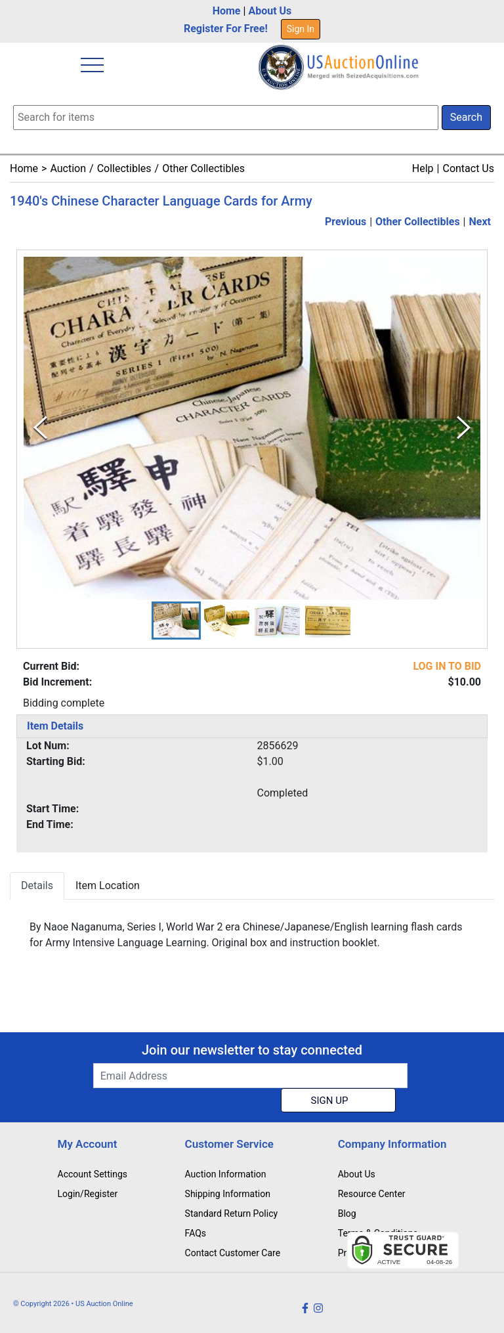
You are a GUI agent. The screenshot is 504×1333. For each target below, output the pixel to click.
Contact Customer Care (233, 1253)
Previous (345, 221)
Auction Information (225, 1174)
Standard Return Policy (231, 1213)
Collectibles (124, 168)
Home (227, 11)
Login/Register (88, 1194)
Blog (347, 1213)
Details (37, 885)
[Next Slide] (463, 428)
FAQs (196, 1233)
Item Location (107, 885)
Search (466, 117)
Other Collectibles (203, 168)
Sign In (300, 29)
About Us (269, 11)
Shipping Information (227, 1194)
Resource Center (372, 1194)
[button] (176, 620)
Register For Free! (226, 28)
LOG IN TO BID (447, 666)
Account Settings (92, 1174)
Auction (68, 168)
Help (423, 168)
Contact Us (468, 168)
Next (480, 221)
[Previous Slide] (40, 428)
